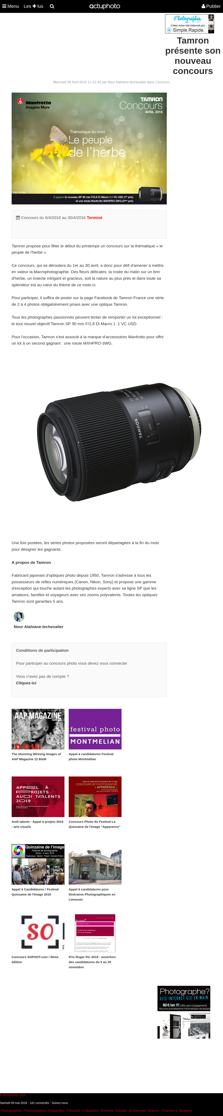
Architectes (137, 1110)
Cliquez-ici (26, 683)
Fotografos (56, 1110)
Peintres (107, 1110)
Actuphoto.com (14, 1095)
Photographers (35, 1110)
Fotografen (90, 1110)
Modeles (185, 1110)
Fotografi (73, 1110)
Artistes (121, 1110)
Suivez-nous (60, 1103)
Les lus (33, 6)
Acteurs (153, 1110)
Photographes (11, 1110)
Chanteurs (169, 1110)
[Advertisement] (86, 44)
